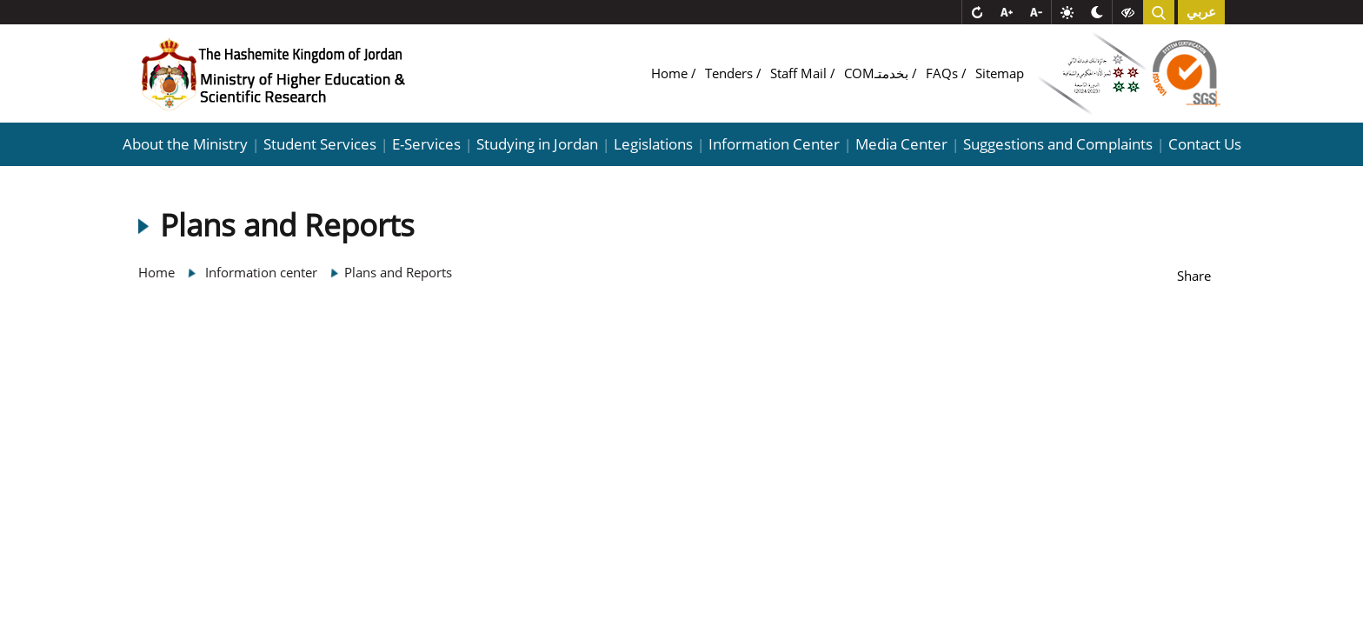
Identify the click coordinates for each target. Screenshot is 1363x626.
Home (671, 73)
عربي (1201, 12)
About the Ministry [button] (185, 144)
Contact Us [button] (1204, 144)
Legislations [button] (653, 144)
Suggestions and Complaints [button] (1058, 144)
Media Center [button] (901, 144)
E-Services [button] (426, 144)
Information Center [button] (774, 144)
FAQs (943, 73)
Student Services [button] (319, 144)
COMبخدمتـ (878, 73)
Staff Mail (800, 73)
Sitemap (999, 73)
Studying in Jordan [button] (537, 144)
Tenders (730, 73)
